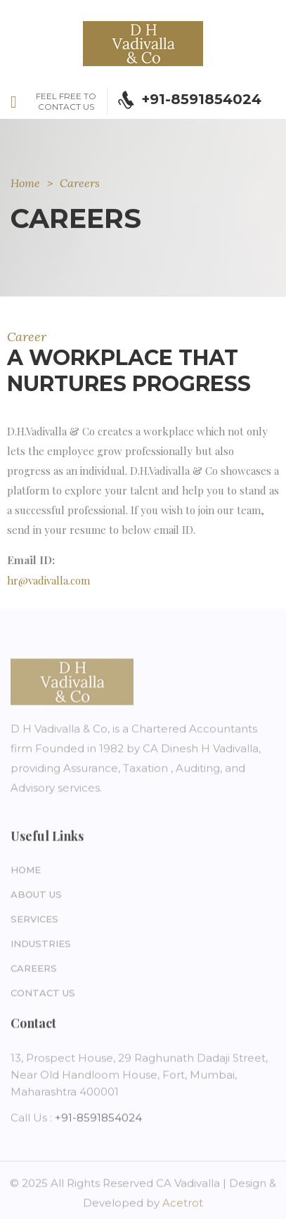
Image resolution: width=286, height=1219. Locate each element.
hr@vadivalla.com (48, 580)
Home (25, 183)
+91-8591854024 (98, 1120)
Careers (34, 970)
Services (34, 921)
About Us (36, 896)
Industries (41, 946)
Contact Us (43, 995)
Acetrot (182, 1205)
